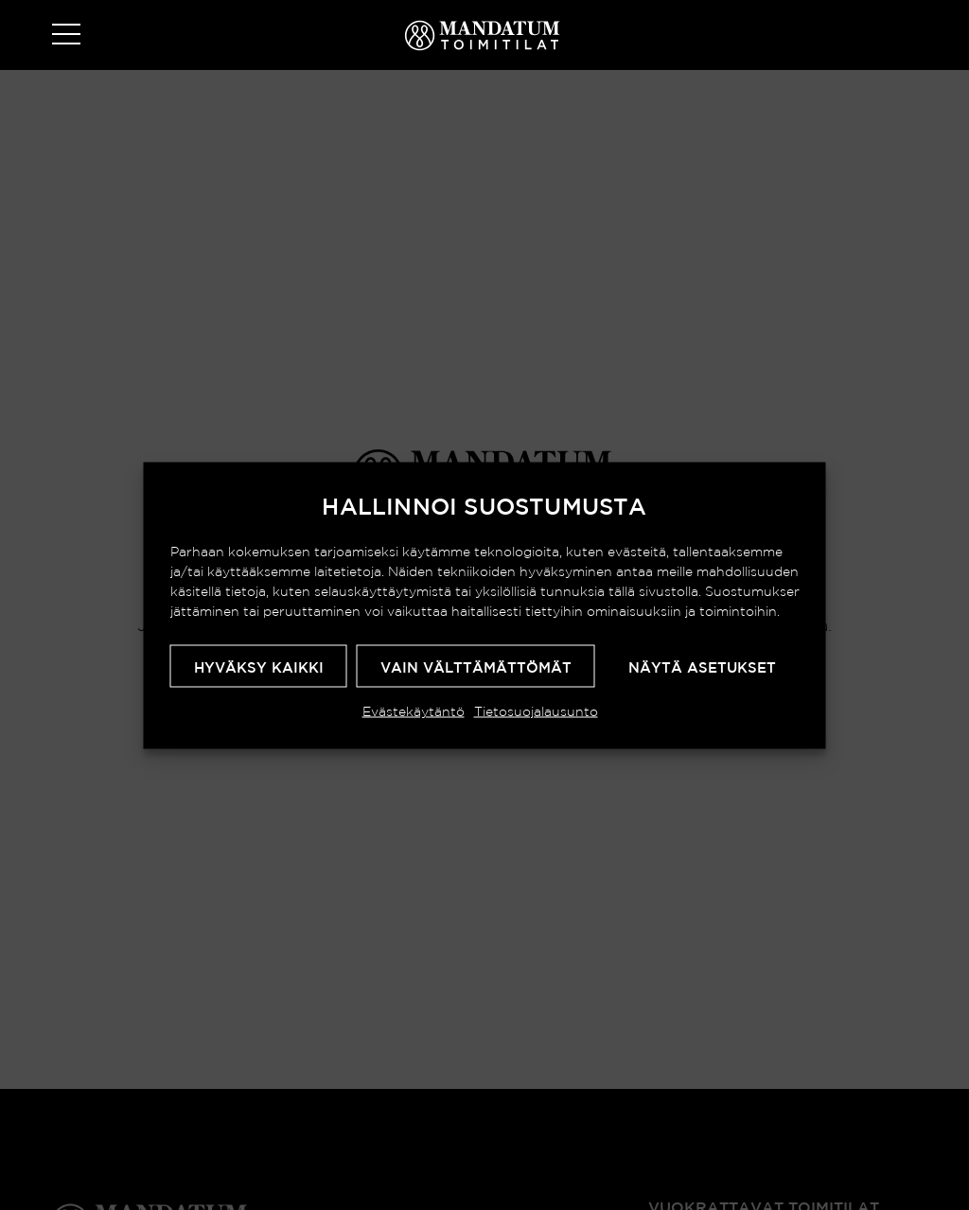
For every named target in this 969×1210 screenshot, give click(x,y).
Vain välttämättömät (476, 666)
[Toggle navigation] (66, 35)
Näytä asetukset (702, 666)
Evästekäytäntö (413, 710)
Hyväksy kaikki (259, 666)
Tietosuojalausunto (536, 710)
